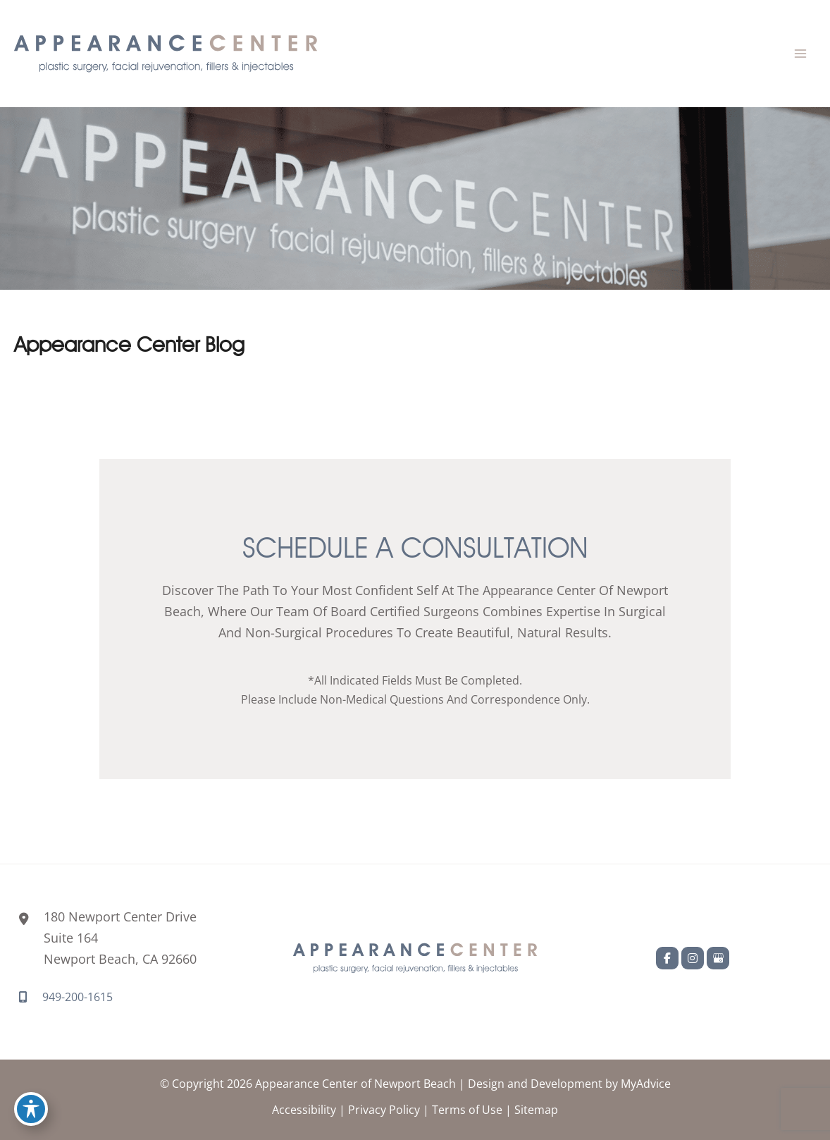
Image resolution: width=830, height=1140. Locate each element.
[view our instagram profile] (692, 958)
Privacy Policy (384, 1109)
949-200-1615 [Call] (77, 996)
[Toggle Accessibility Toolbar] (31, 1109)
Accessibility (304, 1109)
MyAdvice (646, 1083)
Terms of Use (467, 1109)
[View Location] (105, 938)
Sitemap (536, 1109)
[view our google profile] (718, 958)
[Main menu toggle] (800, 54)
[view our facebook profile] (667, 958)
